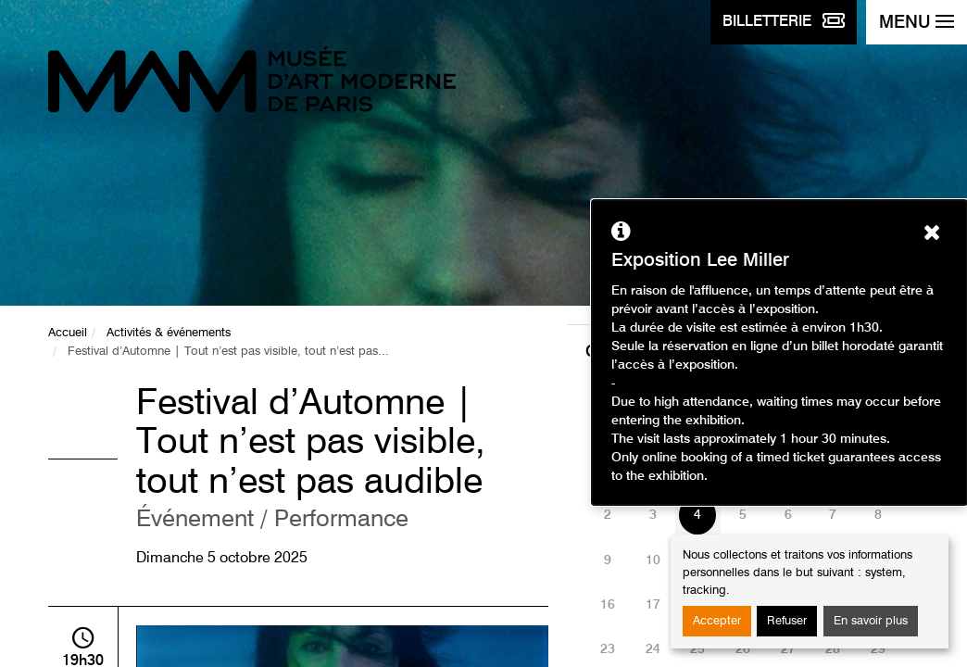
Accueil (67, 333)
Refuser (787, 621)
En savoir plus (871, 621)
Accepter (717, 621)
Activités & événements (169, 333)
